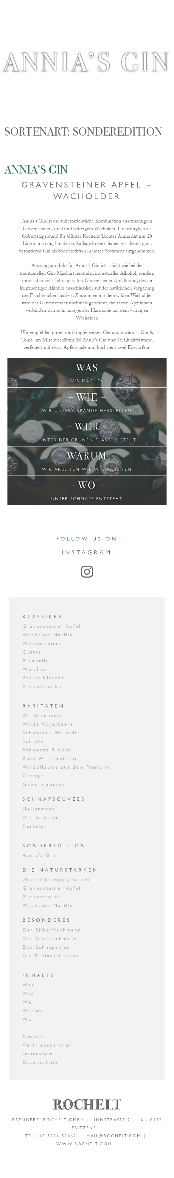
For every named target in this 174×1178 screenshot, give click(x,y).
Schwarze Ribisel (47, 750)
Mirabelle (36, 660)
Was (29, 985)
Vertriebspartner (47, 1045)
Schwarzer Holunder (52, 732)
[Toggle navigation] (155, 13)
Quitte (32, 652)
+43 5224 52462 (57, 1136)
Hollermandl (40, 809)
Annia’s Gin (36, 169)
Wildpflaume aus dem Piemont (66, 767)
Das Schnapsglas (46, 947)
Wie (28, 993)
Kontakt (34, 1036)
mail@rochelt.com (113, 1136)
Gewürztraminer (46, 784)
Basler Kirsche (44, 678)
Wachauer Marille (48, 635)
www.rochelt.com (84, 1144)
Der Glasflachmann (50, 938)
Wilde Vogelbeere (48, 724)
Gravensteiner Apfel (52, 626)
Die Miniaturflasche (51, 955)
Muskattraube (42, 686)
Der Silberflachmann (52, 930)
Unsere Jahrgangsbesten (57, 879)
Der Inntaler (41, 817)
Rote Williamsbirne (50, 758)
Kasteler (35, 826)
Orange (33, 775)
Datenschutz (41, 1062)
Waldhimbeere (43, 715)
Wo (27, 1019)
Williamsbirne (43, 643)
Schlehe (33, 741)
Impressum (38, 1053)
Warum (33, 1010)
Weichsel (36, 669)
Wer (29, 1002)
